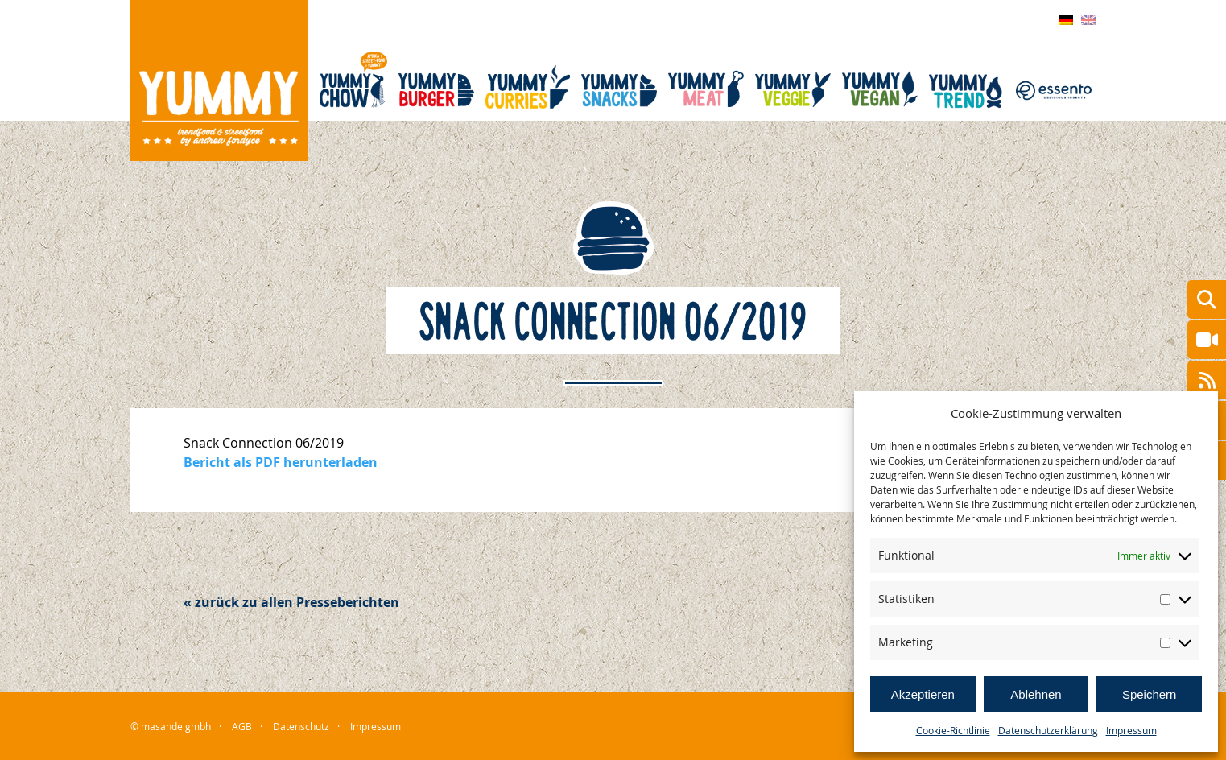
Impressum (1131, 730)
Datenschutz (301, 726)
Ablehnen (1035, 694)
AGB (242, 726)
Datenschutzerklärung (1048, 730)
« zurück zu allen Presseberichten (291, 602)
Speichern (1149, 694)
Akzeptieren (923, 694)
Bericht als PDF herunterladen (281, 462)
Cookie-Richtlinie (953, 730)
